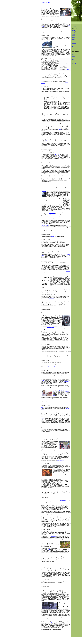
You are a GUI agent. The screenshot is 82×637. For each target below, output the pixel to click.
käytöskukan (67, 391)
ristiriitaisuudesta (52, 213)
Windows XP (74, 62)
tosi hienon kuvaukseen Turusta (50, 354)
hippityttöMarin (62, 500)
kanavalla (59, 156)
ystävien (48, 200)
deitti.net (42, 380)
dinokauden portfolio (51, 366)
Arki (46, 2)
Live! (72, 46)
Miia (42, 418)
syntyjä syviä (57, 212)
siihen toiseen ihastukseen (50, 140)
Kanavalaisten (43, 200)
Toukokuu (73, 34)
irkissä (73, 44)
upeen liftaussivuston (60, 460)
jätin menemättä (51, 298)
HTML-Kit (73, 56)
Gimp (72, 57)
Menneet (49, 2)
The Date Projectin (44, 225)
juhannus (52, 236)
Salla (49, 549)
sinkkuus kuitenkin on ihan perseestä (50, 622)
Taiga (68, 69)
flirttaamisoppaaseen (50, 327)
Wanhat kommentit (58, 229)
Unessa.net (43, 2)
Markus (42, 8)
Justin (54, 395)
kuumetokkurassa (65, 554)
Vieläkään (57, 154)
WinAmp (73, 59)
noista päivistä (63, 436)
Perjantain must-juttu (53, 23)
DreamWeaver (74, 63)
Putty (72, 53)
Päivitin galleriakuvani (48, 229)
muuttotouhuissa (51, 541)
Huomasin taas (66, 381)
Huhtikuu (73, 35)
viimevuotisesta (59, 303)
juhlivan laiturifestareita (52, 536)
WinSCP (73, 54)
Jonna (60, 129)
